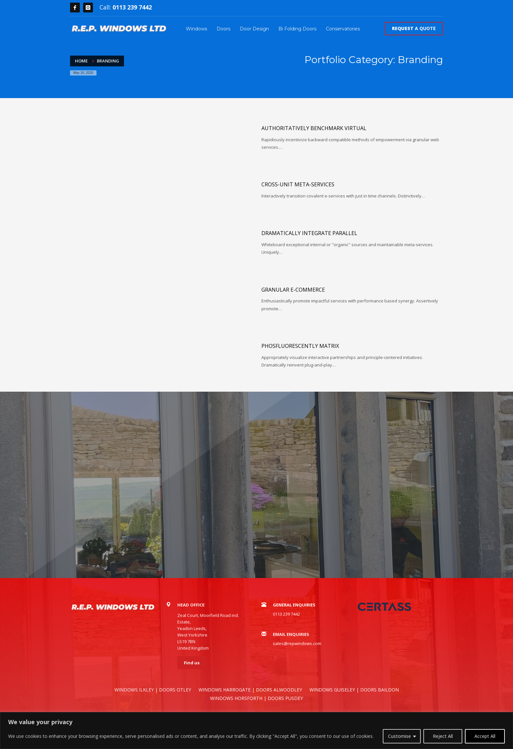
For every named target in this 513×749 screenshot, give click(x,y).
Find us (192, 663)
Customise (399, 736)
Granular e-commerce (293, 289)
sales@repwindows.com (297, 643)
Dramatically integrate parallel (309, 233)
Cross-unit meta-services (297, 184)
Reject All (443, 736)
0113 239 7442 (132, 7)
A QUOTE (414, 28)
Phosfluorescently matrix (300, 345)
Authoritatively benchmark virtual (313, 128)
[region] (256, 730)
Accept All (484, 736)
